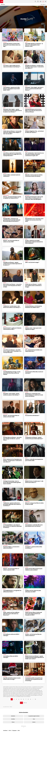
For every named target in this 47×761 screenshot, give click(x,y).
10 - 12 (25, 702)
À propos (14, 730)
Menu (45, 1)
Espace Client (43, 1)
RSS (19, 730)
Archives (5, 730)
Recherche (35, 1)
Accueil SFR (1, 1)
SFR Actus (3, 4)
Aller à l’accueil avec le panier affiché (38, 1)
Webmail (40, 1)
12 (35, 699)
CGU (10, 730)
